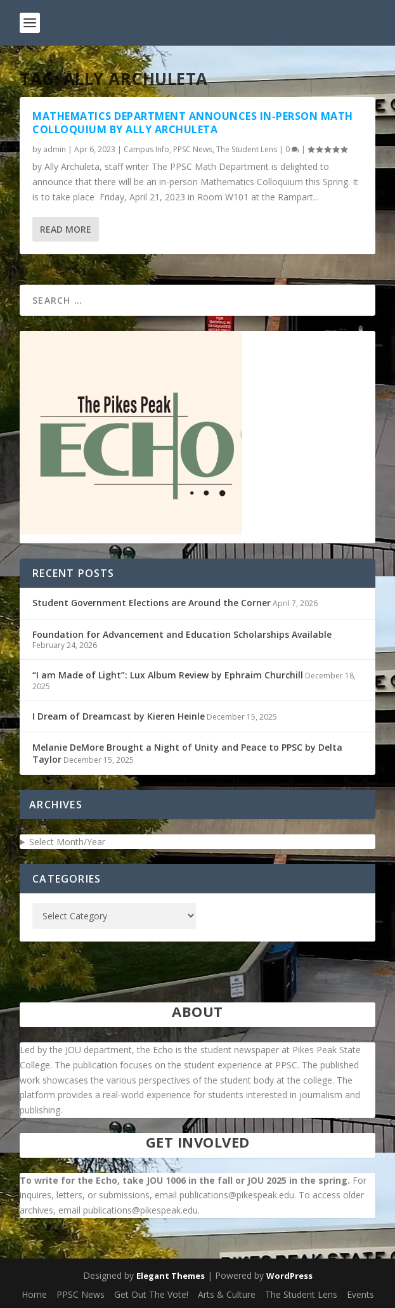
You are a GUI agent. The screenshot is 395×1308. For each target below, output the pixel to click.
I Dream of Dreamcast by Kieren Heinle (118, 716)
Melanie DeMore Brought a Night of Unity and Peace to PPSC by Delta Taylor (187, 753)
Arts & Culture (227, 1294)
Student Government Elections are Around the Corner (151, 603)
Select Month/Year (67, 842)
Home (34, 1294)
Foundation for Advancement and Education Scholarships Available (182, 634)
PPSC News (192, 149)
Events (360, 1294)
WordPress (289, 1275)
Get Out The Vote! (151, 1294)
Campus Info (146, 149)
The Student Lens (246, 149)
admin (54, 149)
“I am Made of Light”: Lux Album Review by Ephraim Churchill (167, 675)
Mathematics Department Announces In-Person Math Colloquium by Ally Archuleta (192, 122)
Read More (65, 229)
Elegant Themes (170, 1275)
